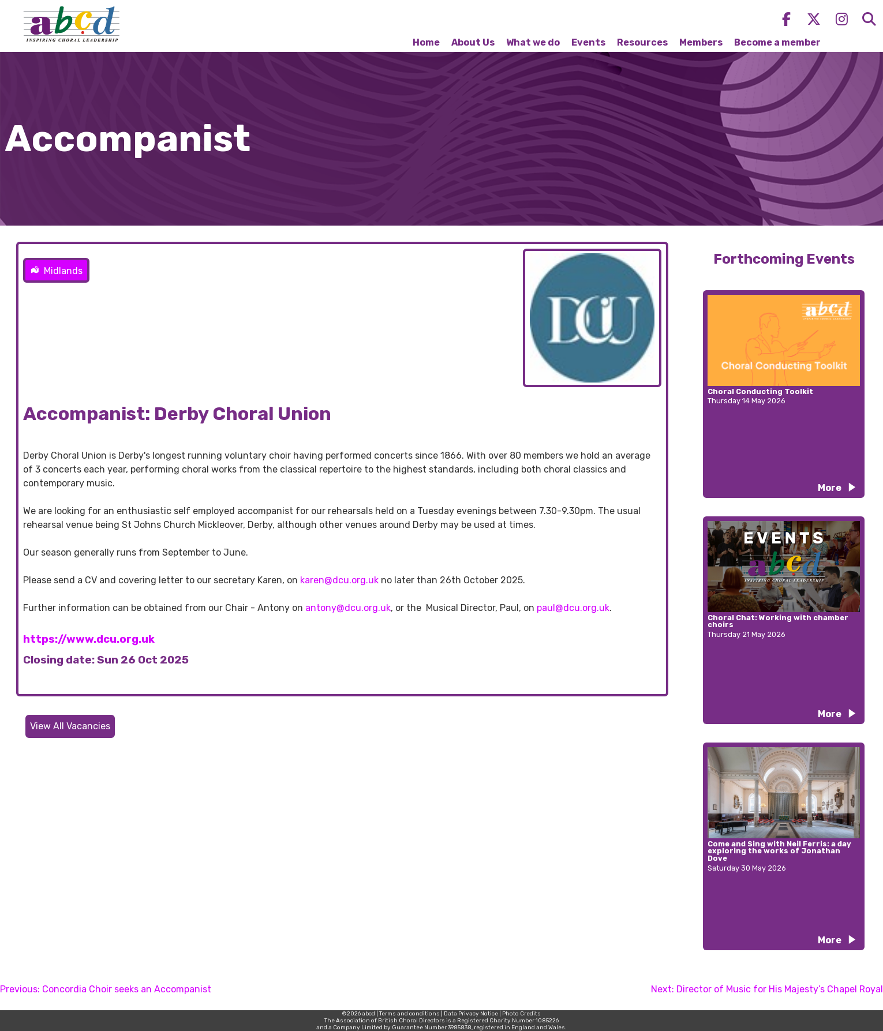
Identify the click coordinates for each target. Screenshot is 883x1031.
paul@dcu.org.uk (573, 607)
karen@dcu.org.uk (339, 580)
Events (588, 42)
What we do (533, 42)
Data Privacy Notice (471, 1013)
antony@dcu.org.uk (348, 607)
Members (701, 42)
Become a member (777, 42)
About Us (473, 42)
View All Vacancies (70, 726)
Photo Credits (521, 1013)
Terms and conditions (409, 1013)
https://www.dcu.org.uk (89, 639)
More (829, 487)
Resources (642, 42)
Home (426, 42)
